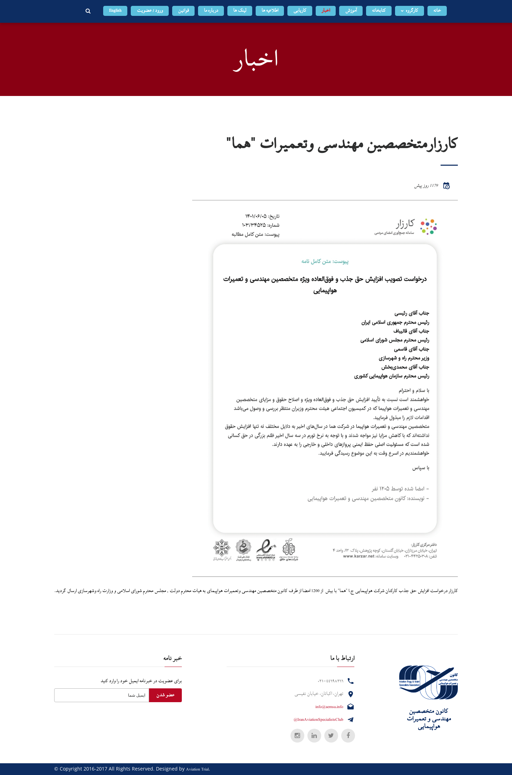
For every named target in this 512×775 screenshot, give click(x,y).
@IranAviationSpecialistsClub (318, 720)
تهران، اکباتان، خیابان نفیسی (318, 694)
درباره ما (211, 11)
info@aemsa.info (329, 707)
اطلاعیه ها (270, 11)
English (115, 11)
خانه (437, 11)
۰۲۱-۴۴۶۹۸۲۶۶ (330, 681)
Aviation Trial (197, 769)
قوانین (183, 11)
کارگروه (412, 11)
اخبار (326, 11)
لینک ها (239, 11)
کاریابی (299, 11)
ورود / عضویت (150, 11)
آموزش (351, 11)
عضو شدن (165, 695)
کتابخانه (379, 11)
